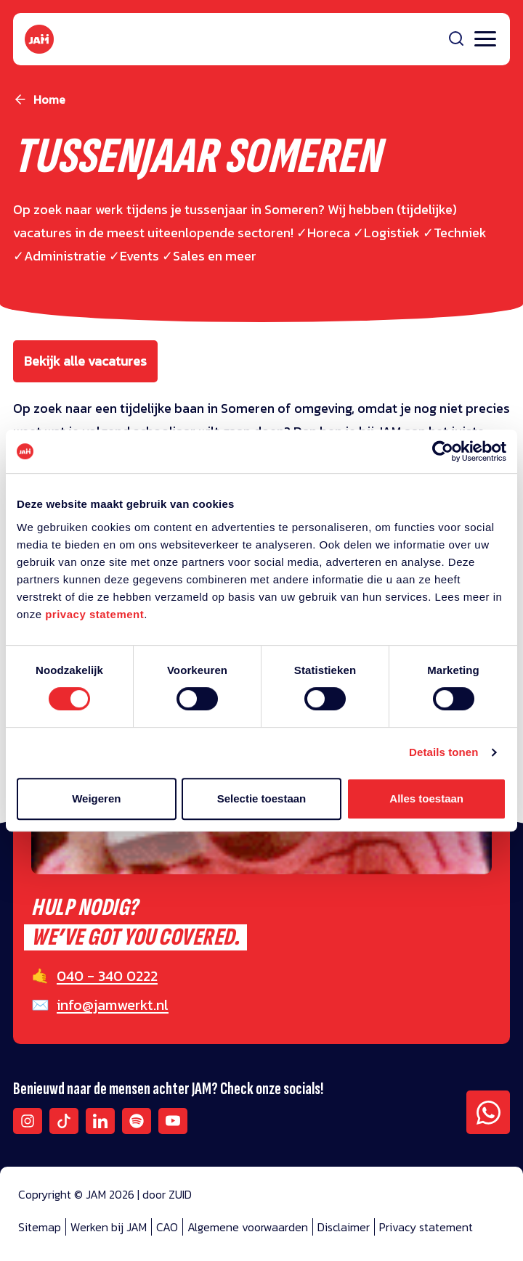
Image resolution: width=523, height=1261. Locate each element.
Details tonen (443, 752)
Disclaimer (343, 1227)
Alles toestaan (426, 798)
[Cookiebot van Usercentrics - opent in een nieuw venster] (442, 451)
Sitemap (39, 1227)
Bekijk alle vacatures (85, 361)
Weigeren (96, 798)
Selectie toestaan (262, 798)
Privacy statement (426, 1227)
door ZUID (167, 1194)
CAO (167, 1227)
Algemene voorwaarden (247, 1227)
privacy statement (94, 614)
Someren (249, 408)
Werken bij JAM (108, 1227)
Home (49, 99)
